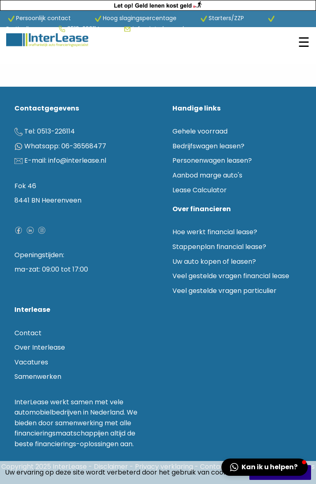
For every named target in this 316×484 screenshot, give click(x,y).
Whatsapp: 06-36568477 (65, 146)
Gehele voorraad (200, 131)
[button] (264, 467)
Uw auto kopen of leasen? (214, 261)
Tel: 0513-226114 (49, 131)
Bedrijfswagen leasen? (208, 146)
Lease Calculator (199, 190)
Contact (28, 333)
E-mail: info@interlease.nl (65, 160)
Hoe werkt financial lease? (214, 232)
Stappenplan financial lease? (219, 246)
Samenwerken (37, 376)
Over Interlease (39, 347)
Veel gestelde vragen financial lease (230, 276)
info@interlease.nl (158, 29)
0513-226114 (84, 29)
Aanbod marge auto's (207, 175)
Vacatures (31, 362)
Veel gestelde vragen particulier (224, 290)
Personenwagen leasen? (212, 160)
